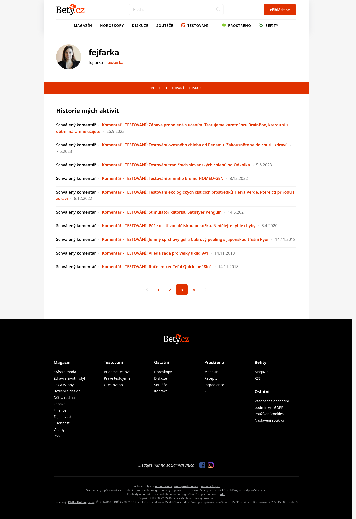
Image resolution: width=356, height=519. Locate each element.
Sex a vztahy (64, 384)
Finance (60, 410)
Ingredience (214, 384)
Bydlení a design (67, 391)
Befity (268, 25)
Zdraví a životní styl (69, 378)
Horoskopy (112, 25)
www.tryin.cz (163, 486)
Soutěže (164, 25)
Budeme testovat (118, 371)
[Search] (176, 9)
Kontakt (160, 391)
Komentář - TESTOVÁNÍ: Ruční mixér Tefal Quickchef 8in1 (157, 266)
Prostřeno (236, 25)
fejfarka (104, 52)
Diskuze (140, 25)
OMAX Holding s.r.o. (81, 502)
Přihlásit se (280, 9)
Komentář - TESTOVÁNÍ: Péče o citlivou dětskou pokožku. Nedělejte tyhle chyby (179, 225)
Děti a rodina (64, 397)
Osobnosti (62, 423)
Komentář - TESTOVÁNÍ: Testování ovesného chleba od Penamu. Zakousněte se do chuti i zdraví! (195, 145)
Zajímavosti (63, 416)
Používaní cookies (269, 413)
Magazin (262, 371)
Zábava (59, 403)
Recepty (210, 378)
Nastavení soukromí (271, 420)
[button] (218, 9)
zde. (222, 494)
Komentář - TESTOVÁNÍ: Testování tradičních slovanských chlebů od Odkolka (176, 165)
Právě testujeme (117, 378)
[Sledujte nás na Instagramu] (209, 465)
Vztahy (59, 429)
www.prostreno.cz (186, 486)
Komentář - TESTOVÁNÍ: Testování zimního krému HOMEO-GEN (163, 178)
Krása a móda (65, 371)
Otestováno (113, 384)
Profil (155, 88)
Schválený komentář (76, 125)
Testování (195, 25)
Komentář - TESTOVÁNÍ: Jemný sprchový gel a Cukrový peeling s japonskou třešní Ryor (185, 239)
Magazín (83, 25)
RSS (57, 435)
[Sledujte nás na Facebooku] (201, 465)
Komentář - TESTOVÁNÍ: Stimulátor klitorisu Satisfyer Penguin (162, 212)
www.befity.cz (210, 486)
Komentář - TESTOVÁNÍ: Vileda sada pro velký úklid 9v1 (155, 253)
